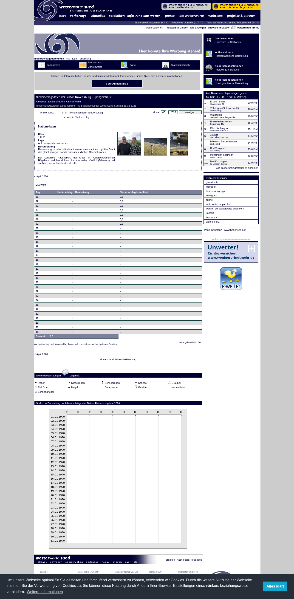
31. (37, 332)
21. (37, 287)
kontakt (210, 213)
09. (37, 233)
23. (37, 296)
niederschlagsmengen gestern (231, 93)
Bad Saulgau (217, 148)
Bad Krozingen (218, 161)
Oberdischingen (219, 128)
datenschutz (212, 221)
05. (37, 215)
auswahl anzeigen (177, 27)
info (68, 58)
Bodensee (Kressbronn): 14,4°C (152, 22)
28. (37, 319)
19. (37, 278)
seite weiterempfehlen (218, 204)
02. (37, 202)
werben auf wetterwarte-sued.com (225, 208)
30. (37, 328)
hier (153, 76)
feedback (197, 560)
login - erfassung (81, 58)
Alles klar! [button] (275, 586)
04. (37, 211)
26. (37, 310)
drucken (170, 560)
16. (37, 265)
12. (37, 247)
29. (37, 323)
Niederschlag (65, 193)
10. (37, 238)
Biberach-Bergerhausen (223, 141)
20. (37, 283)
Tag (38, 193)
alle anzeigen (198, 27)
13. (37, 251)
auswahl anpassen (219, 27)
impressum (212, 217)
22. (37, 292)
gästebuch (212, 182)
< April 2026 (41, 177)
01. (37, 197)
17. (37, 269)
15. (37, 260)
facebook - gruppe (216, 191)
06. (37, 220)
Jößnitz (214, 134)
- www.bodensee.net (234, 230)
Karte (133, 65)
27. (37, 314)
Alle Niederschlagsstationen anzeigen (237, 168)
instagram (211, 195)
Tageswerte (53, 65)
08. (37, 229)
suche (209, 199)
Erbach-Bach (217, 101)
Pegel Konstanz (213, 230)
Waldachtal (216, 114)
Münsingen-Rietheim (221, 154)
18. (37, 274)
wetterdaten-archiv (245, 27)
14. (37, 256)
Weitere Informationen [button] (45, 592)
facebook (211, 186)
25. (37, 305)
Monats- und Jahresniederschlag (118, 360)
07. (37, 224)
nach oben (183, 560)
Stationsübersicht (180, 65)
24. (37, 301)
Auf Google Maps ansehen (53, 144)
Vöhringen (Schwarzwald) (224, 108)
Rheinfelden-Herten (221, 121)
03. (37, 206)
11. (37, 242)
